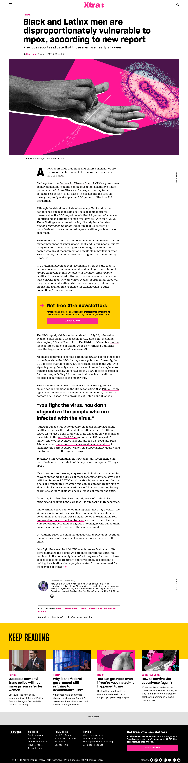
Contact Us (61, 732)
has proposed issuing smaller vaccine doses (83, 444)
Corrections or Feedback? (50, 617)
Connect (88, 732)
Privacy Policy (35, 745)
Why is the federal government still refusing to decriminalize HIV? (68, 684)
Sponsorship (61, 745)
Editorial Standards (38, 742)
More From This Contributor (62, 581)
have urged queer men (73, 473)
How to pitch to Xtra (66, 738)
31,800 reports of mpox (100, 370)
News (83, 608)
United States (95, 608)
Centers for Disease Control (76, 183)
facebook (151, 760)
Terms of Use (35, 748)
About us (33, 732)
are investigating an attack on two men (60, 520)
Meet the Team (63, 735)
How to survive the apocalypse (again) (157, 681)
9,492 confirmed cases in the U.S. (90, 363)
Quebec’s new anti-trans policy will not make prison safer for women (25, 684)
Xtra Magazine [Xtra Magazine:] (16, 733)
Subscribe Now (72, 320)
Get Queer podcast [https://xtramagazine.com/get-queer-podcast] (93, 745)
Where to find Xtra (93, 738)
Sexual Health (71, 608)
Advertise (60, 742)
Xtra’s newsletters (93, 735)
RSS (178, 760)
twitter (156, 760)
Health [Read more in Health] (27, 15)
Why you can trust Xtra (80, 617)
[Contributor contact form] (52, 596)
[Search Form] (177, 5)
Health (59, 608)
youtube (160, 760)
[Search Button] (177, 4)
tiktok (169, 760)
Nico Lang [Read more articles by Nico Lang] (31, 54)
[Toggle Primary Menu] (10, 5)
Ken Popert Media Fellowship (98, 742)
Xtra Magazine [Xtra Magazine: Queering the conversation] (94, 5)
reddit (174, 760)
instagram (165, 760)
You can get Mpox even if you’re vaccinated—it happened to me (115, 682)
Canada (42, 611)
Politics (13, 675)
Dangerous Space (151, 675)
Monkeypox (110, 608)
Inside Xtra (34, 738)
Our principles (35, 735)
